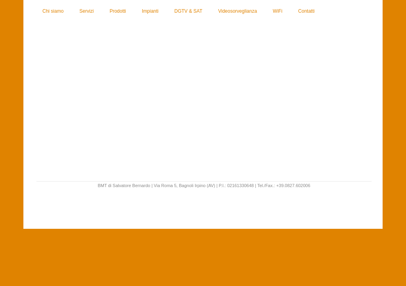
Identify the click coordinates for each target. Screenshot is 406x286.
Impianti (150, 11)
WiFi (277, 11)
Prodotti (117, 11)
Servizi (86, 11)
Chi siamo (52, 11)
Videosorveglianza (237, 11)
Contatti (306, 11)
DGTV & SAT (188, 11)
